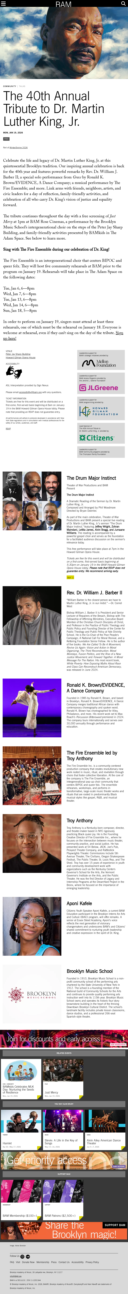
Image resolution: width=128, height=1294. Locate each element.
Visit (18, 1262)
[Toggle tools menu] (123, 3)
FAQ (12, 1262)
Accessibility (78, 1262)
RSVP (8, 429)
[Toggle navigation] (3, 3)
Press (54, 1262)
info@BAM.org (15, 1276)
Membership (42, 1262)
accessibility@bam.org (30, 392)
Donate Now (28, 1262)
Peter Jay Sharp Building (18, 354)
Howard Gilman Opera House (20, 358)
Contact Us (64, 1262)
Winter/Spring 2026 (19, 148)
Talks (22, 86)
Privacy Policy (92, 1262)
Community (9, 86)
